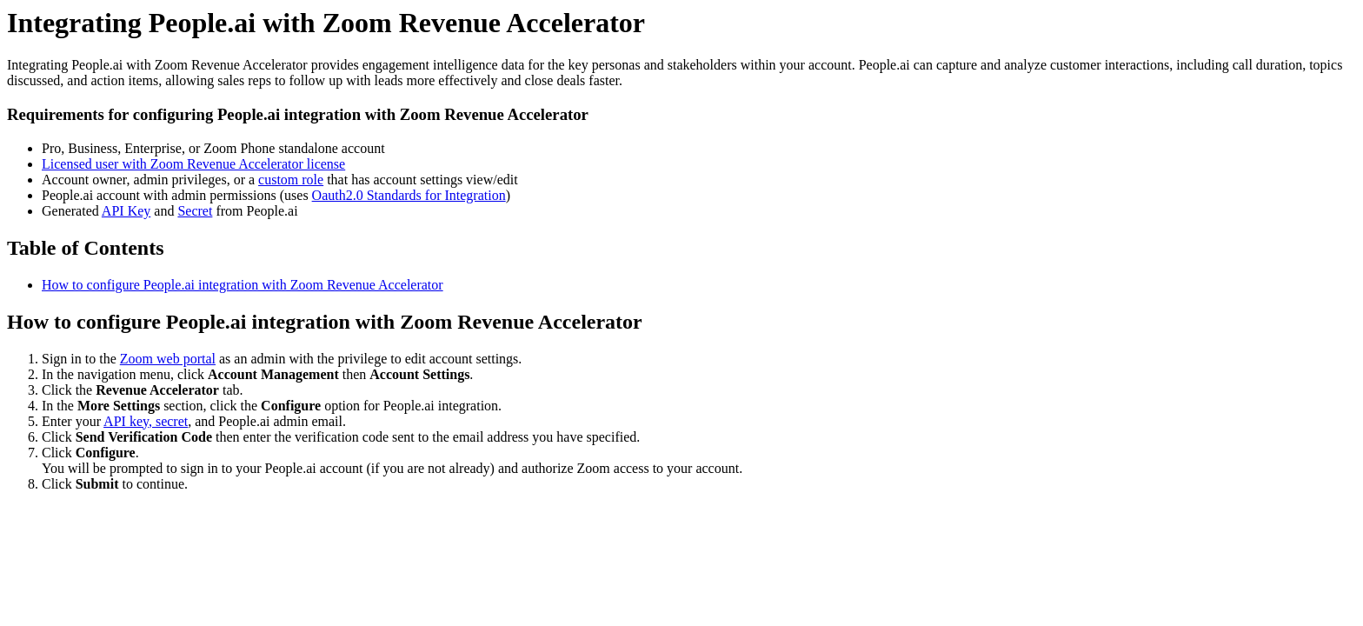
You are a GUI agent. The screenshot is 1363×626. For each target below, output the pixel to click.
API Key (126, 210)
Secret (194, 210)
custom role (290, 179)
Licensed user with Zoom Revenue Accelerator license (193, 163)
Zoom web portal (168, 358)
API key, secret (145, 421)
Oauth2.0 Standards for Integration (409, 195)
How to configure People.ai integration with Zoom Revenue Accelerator (242, 284)
